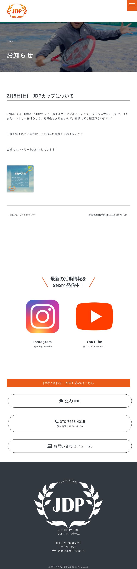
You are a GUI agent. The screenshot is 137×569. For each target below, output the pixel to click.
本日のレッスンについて (21, 215)
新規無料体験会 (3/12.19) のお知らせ (109, 215)
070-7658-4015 (70, 423)
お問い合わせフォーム (69, 446)
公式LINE (69, 401)
